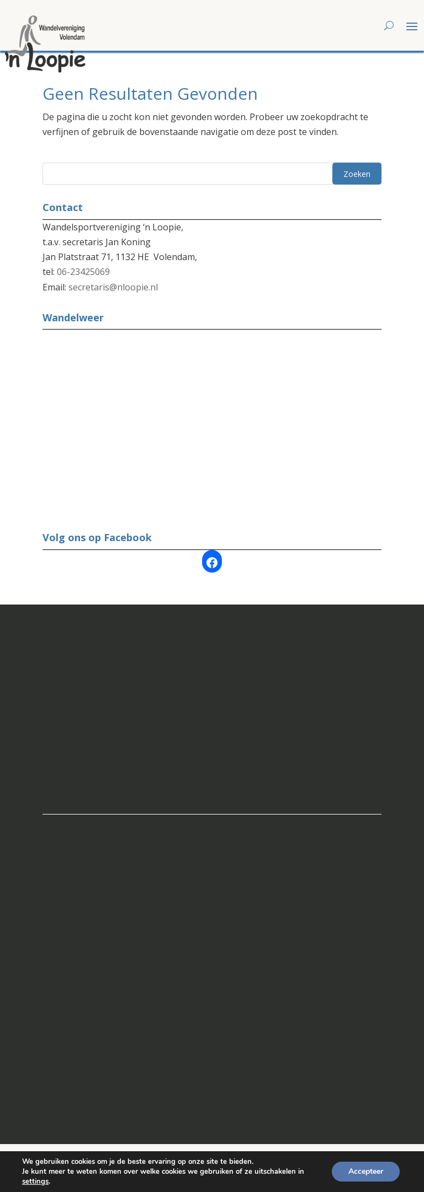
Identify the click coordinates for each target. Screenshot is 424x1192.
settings (35, 1181)
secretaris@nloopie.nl (113, 287)
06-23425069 (83, 272)
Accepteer (365, 1171)
